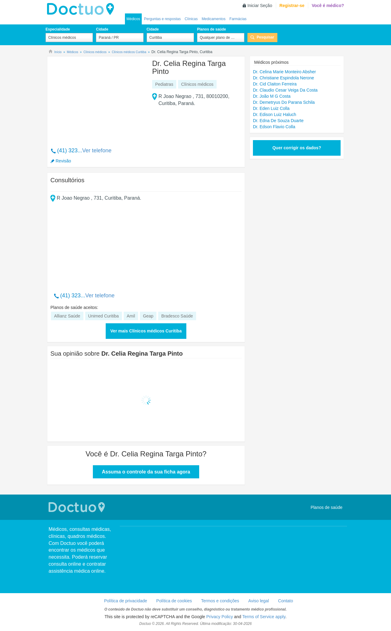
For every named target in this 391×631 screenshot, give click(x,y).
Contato (285, 600)
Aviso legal (258, 600)
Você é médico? (328, 5)
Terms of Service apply (263, 616)
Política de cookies (174, 600)
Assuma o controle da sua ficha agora (146, 471)
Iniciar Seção (259, 5)
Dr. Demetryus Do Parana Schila (284, 102)
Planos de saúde (211, 29)
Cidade (102, 29)
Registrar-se (292, 5)
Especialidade (58, 29)
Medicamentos (213, 19)
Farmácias (238, 19)
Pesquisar (265, 37)
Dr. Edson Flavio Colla (274, 126)
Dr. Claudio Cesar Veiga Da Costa (285, 90)
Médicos (133, 19)
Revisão (63, 160)
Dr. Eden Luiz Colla (271, 108)
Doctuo (82, 9)
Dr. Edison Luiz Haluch (274, 114)
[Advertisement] (97, 98)
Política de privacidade (125, 600)
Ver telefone (96, 150)
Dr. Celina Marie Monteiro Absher (284, 71)
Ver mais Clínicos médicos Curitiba (145, 330)
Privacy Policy (219, 616)
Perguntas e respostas (162, 19)
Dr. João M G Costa (272, 96)
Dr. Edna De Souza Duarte (278, 120)
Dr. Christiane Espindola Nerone (283, 77)
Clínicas (191, 19)
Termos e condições (220, 600)
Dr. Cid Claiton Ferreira (275, 84)
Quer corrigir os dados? (296, 147)
